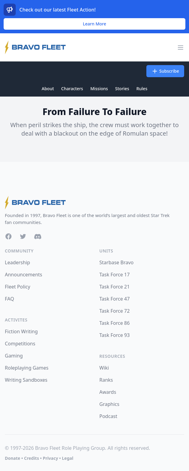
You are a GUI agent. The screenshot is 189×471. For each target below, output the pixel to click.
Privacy (50, 458)
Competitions (20, 343)
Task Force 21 (114, 286)
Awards (107, 392)
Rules (141, 88)
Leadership (17, 262)
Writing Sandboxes (26, 380)
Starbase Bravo (116, 262)
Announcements (23, 274)
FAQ (9, 298)
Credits (31, 458)
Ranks (106, 380)
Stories (122, 88)
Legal (67, 458)
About (48, 88)
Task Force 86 (114, 323)
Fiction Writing (21, 331)
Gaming (14, 355)
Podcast (108, 416)
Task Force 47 (114, 298)
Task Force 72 (114, 311)
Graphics (109, 404)
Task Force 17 (114, 274)
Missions (99, 88)
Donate (12, 458)
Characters (72, 88)
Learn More (94, 24)
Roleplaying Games (26, 367)
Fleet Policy (17, 286)
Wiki (104, 367)
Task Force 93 (114, 335)
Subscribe (165, 71)
